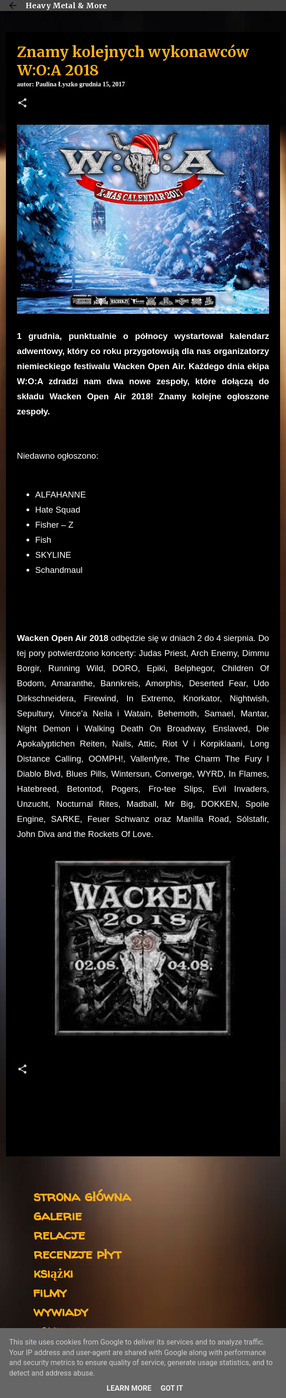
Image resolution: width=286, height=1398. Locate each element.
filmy (50, 1291)
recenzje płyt (77, 1253)
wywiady (60, 1311)
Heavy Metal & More (66, 5)
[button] (22, 103)
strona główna (82, 1195)
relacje (59, 1234)
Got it (171, 1388)
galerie (57, 1215)
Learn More (128, 1388)
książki (53, 1272)
